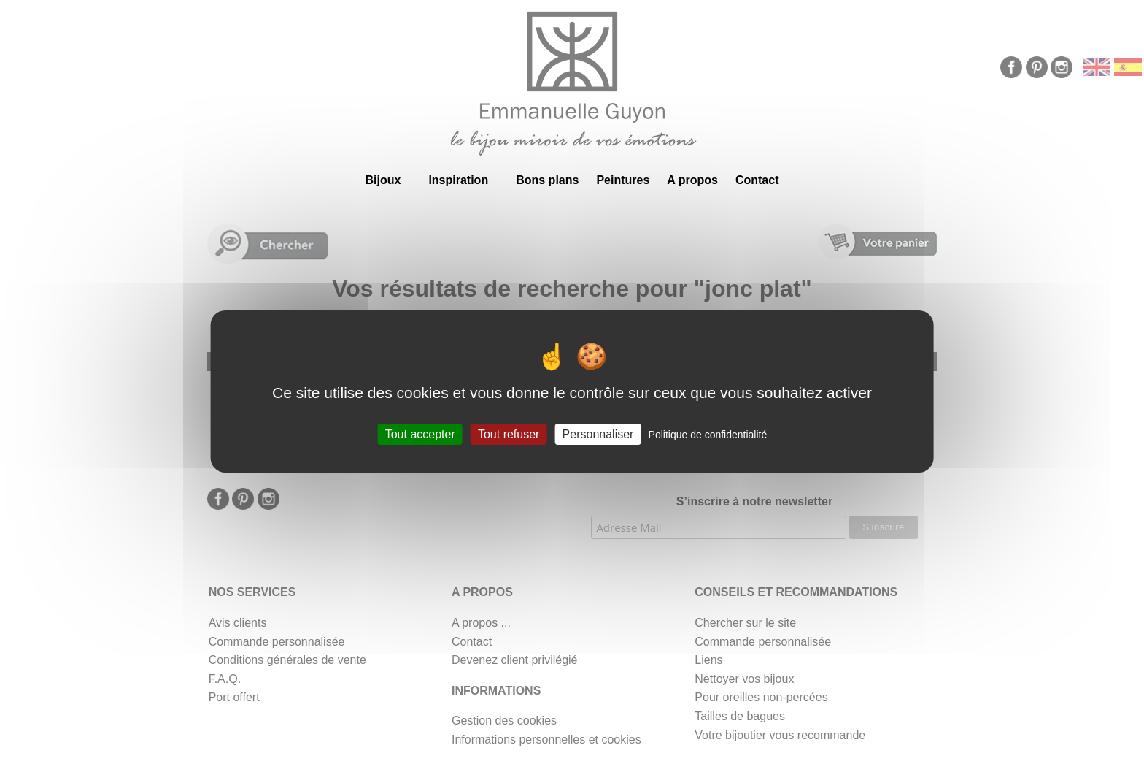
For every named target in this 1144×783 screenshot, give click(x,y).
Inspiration (458, 180)
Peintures (622, 180)
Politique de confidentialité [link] (708, 434)
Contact (757, 180)
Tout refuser (508, 434)
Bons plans (547, 180)
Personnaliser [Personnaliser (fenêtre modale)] (598, 434)
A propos (692, 180)
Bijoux (383, 180)
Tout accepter (420, 434)
